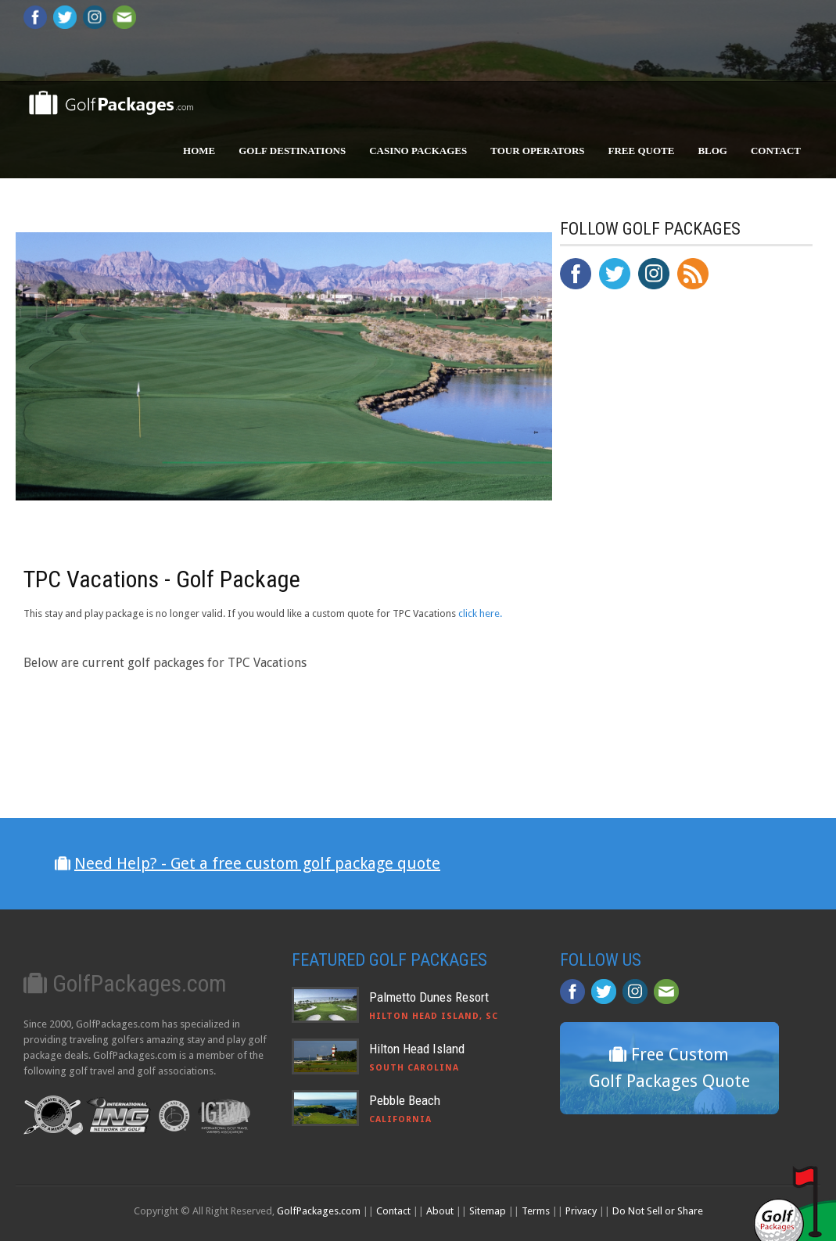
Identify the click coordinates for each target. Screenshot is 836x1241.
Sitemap (487, 1211)
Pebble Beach (404, 1100)
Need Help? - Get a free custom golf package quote (257, 863)
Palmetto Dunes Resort (429, 997)
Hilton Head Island (417, 1048)
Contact (776, 150)
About (440, 1211)
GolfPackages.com (319, 1211)
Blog (712, 150)
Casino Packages (418, 150)
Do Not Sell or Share (657, 1211)
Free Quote (641, 150)
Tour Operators (537, 150)
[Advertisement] (677, 625)
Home (199, 150)
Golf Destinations (292, 150)
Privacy (581, 1211)
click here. (480, 613)
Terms (536, 1211)
